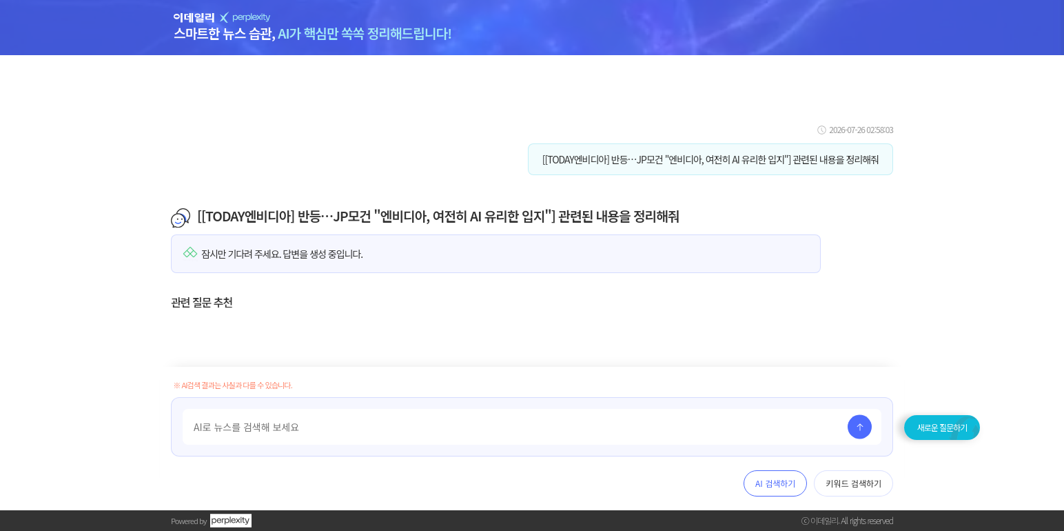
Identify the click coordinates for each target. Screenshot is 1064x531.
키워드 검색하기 (853, 483)
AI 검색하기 (775, 483)
